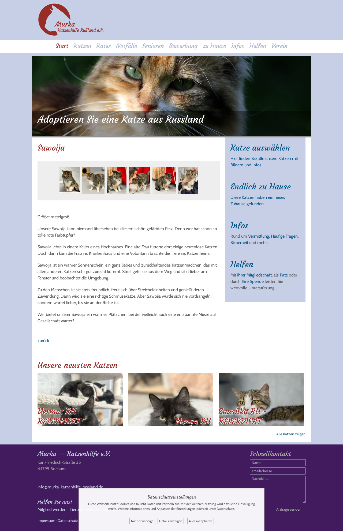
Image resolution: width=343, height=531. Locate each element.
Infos (237, 46)
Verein (279, 46)
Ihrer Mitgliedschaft (254, 275)
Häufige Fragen (284, 236)
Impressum (46, 520)
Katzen (82, 46)
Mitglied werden (52, 509)
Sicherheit (239, 242)
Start (62, 46)
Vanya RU (193, 421)
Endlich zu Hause (260, 187)
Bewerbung (183, 46)
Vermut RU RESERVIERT (59, 416)
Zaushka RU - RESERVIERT (243, 416)
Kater (103, 46)
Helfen (257, 46)
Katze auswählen (260, 148)
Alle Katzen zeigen (290, 434)
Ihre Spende (253, 281)
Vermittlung (258, 236)
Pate (284, 275)
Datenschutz (68, 520)
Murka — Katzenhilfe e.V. (74, 454)
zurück (43, 340)
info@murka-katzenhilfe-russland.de (70, 486)
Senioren (153, 46)
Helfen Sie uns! (55, 501)
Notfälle (126, 46)
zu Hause (214, 46)
